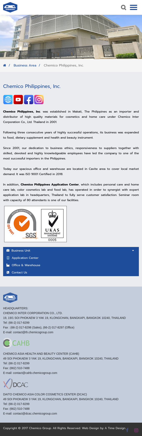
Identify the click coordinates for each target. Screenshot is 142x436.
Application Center (22, 258)
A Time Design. (115, 428)
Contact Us (16, 272)
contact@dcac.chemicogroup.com (35, 415)
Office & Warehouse (23, 265)
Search (123, 7)
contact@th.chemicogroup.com (33, 333)
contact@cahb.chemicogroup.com (35, 374)
